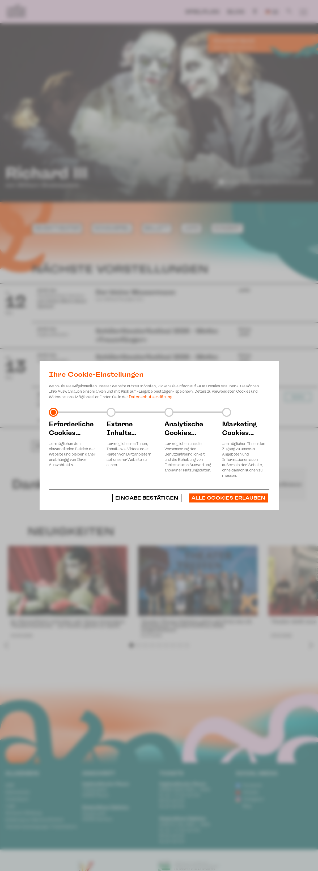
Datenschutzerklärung (150, 397)
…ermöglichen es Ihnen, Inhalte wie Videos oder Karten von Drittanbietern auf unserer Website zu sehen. (130, 443)
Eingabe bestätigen (146, 498)
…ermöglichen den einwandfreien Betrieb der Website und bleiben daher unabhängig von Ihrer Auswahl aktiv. (72, 443)
